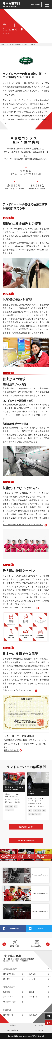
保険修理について (12, 751)
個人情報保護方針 (13, 1033)
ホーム (3, 45)
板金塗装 (6, 993)
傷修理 (32, 993)
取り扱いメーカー (16, 45)
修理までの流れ (9, 975)
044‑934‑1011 (10, 962)
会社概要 (13, 1028)
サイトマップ (39, 1033)
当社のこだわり (10, 970)
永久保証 (32, 975)
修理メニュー (9, 988)
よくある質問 (39, 1028)
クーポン (32, 980)
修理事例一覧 (8, 1017)
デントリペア (8, 999)
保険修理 (6, 980)
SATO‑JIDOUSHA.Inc (25, 1038)
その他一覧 (33, 999)
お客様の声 (33, 1017)
